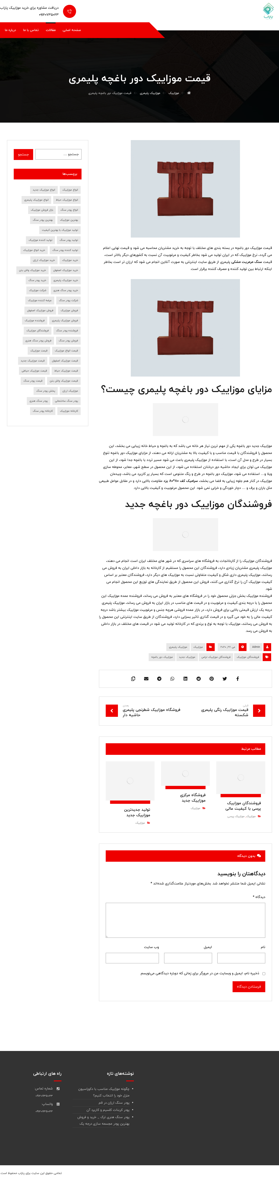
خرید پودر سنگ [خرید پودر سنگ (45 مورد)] (37, 280)
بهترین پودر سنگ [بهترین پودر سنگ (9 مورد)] (43, 220)
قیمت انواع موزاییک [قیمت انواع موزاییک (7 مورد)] (66, 351)
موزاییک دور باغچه (162, 657)
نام (263, 947)
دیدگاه (259, 897)
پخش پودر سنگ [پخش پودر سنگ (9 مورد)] (45, 391)
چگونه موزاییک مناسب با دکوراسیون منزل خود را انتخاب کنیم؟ (103, 1092)
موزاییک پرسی (236, 816)
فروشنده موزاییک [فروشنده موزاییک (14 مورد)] (35, 320)
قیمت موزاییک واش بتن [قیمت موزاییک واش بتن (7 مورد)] (64, 381)
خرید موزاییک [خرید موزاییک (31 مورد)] (70, 260)
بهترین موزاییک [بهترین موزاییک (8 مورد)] (69, 220)
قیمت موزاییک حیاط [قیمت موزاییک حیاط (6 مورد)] (66, 371)
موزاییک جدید (187, 657)
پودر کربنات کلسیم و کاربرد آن (108, 1110)
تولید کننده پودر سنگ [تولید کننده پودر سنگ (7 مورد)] (65, 250)
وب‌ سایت (151, 947)
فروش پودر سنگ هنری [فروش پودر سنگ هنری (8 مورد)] (38, 340)
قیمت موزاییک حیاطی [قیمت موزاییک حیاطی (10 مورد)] (34, 371)
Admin (256, 647)
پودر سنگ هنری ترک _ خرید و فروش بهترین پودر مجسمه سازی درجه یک (103, 1120)
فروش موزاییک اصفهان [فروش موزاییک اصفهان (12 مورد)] (40, 310)
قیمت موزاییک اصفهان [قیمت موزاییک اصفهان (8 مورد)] (65, 361)
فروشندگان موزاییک (248, 657)
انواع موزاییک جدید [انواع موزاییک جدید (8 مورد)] (44, 190)
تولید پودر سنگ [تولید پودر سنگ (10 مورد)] (69, 240)
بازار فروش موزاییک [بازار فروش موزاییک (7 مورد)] (42, 210)
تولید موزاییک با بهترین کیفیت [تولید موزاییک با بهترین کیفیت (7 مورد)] (60, 230)
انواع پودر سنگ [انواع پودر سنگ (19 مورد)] (69, 210)
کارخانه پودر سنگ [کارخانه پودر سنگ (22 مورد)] (43, 411)
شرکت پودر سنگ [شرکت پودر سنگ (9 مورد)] (68, 300)
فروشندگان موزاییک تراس (216, 657)
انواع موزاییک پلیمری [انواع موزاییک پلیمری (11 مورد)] (36, 200)
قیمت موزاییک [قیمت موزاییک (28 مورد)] (39, 351)
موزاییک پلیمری (178, 647)
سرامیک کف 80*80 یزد (180, 481)
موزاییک (198, 647)
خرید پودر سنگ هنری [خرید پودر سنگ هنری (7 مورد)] (65, 290)
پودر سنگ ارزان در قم (114, 1103)
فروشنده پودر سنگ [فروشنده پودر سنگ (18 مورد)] (67, 330)
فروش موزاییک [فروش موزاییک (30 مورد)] (69, 310)
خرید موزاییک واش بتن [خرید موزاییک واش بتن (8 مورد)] (32, 270)
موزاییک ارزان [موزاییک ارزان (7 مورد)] (70, 391)
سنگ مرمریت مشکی (246, 262)
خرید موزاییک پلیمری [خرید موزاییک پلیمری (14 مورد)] (65, 280)
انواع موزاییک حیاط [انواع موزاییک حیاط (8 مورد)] (67, 200)
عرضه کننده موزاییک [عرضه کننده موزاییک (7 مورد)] (40, 300)
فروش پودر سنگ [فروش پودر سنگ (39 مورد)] (68, 340)
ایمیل (208, 947)
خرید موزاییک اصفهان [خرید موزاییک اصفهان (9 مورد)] (65, 270)
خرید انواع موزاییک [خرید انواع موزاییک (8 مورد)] (34, 250)
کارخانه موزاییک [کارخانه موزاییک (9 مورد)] (69, 411)
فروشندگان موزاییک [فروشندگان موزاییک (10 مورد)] (37, 330)
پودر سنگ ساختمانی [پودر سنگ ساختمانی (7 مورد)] (66, 401)
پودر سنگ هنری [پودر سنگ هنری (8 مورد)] (38, 401)
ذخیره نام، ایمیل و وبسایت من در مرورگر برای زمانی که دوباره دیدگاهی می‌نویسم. (199, 973)
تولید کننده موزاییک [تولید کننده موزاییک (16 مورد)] (40, 240)
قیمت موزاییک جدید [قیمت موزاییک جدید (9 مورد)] (33, 361)
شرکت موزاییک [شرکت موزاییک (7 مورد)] (37, 290)
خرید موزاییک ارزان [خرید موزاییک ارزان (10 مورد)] (44, 260)
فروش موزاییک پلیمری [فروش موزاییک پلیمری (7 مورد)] (65, 320)
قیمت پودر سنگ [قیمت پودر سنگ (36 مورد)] (33, 381)
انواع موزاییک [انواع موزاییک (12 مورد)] (70, 190)
